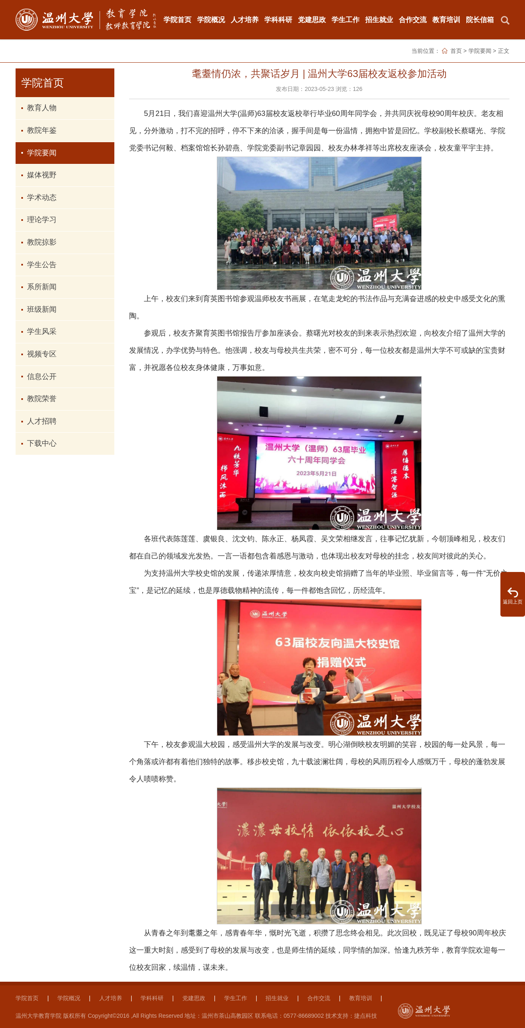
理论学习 (42, 220)
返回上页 (513, 602)
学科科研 (278, 20)
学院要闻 (479, 51)
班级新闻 (42, 309)
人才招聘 (42, 421)
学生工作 (345, 20)
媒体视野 (42, 175)
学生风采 (42, 331)
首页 (456, 51)
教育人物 (42, 108)
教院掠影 (42, 242)
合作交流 (413, 20)
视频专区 (42, 354)
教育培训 (446, 20)
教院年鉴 (42, 130)
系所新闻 (42, 287)
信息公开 (42, 376)
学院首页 (177, 20)
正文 (503, 51)
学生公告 (42, 265)
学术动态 (42, 197)
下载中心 (42, 443)
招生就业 (379, 20)
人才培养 (245, 20)
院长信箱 (480, 20)
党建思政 (312, 20)
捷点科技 (365, 1015)
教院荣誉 (42, 399)
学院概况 (211, 20)
